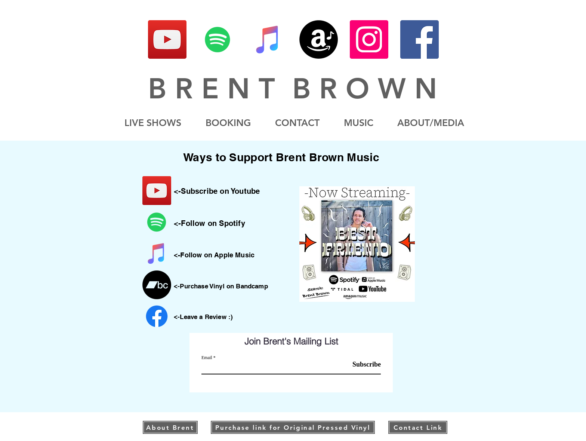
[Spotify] (217, 39)
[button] (430, 123)
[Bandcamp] (156, 284)
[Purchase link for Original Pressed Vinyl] (292, 427)
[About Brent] (170, 427)
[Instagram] (369, 39)
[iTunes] (268, 39)
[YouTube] (167, 39)
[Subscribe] (362, 364)
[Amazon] (318, 39)
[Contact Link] (418, 427)
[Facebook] (419, 39)
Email (206, 357)
